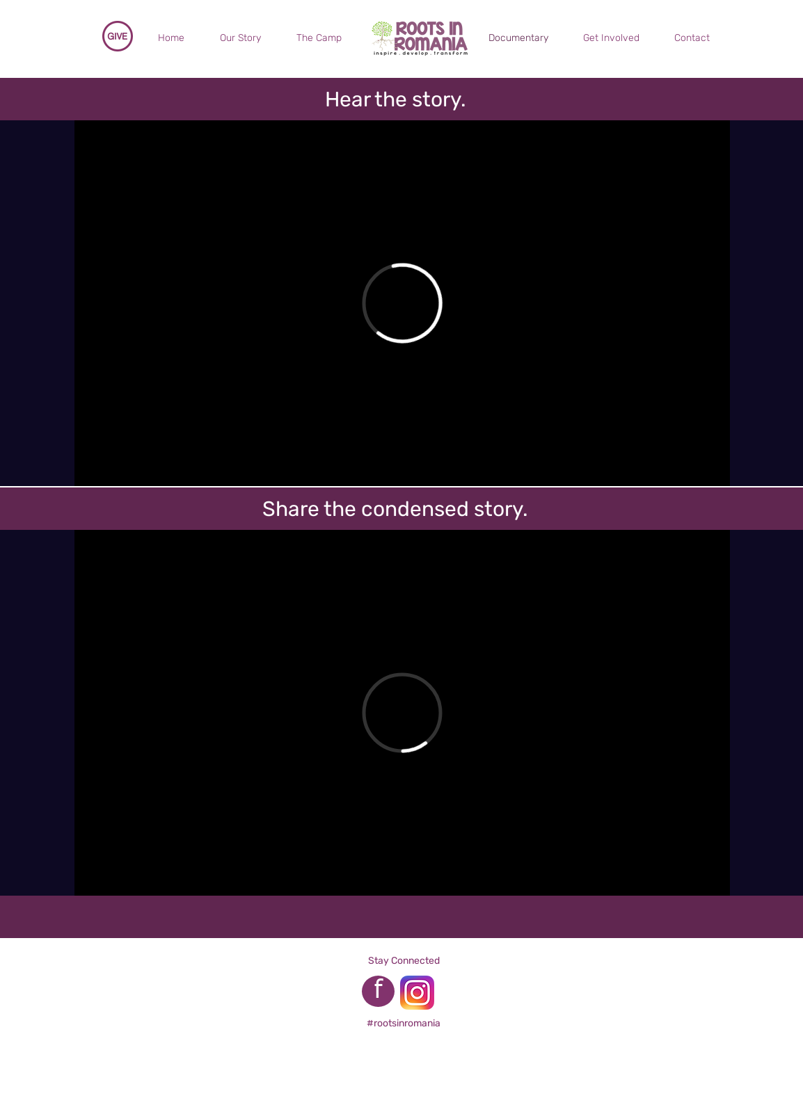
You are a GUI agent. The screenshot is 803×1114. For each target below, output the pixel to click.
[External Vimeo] (402, 303)
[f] (378, 991)
